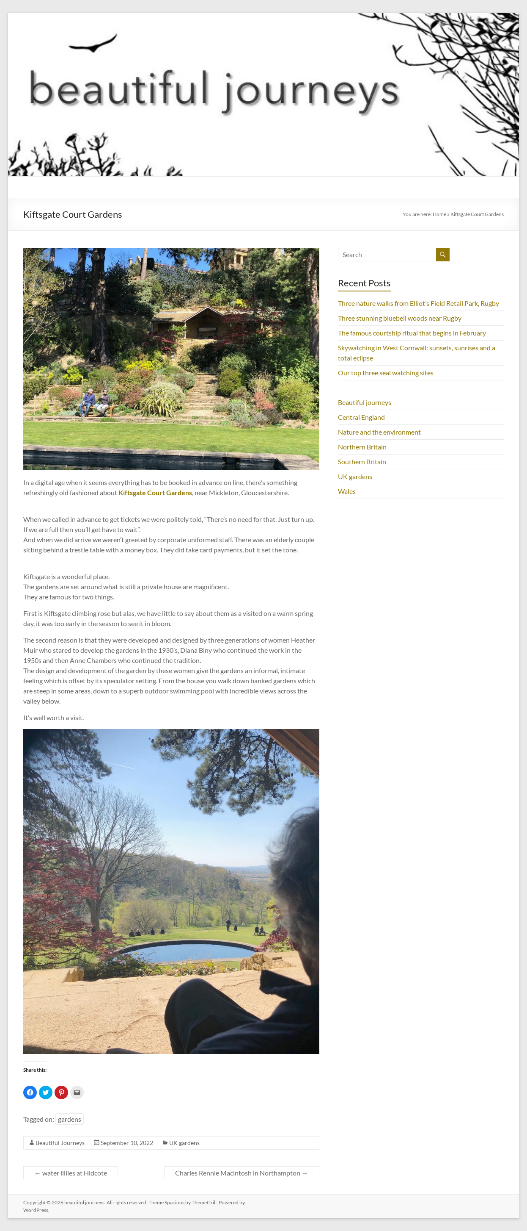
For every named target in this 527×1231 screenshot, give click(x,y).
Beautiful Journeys (60, 1142)
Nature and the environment (379, 432)
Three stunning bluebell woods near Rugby (399, 318)
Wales (347, 491)
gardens (69, 1119)
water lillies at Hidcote (70, 1173)
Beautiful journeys (364, 402)
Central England (361, 417)
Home (439, 214)
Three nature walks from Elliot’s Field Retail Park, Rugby (418, 303)
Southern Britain (362, 461)
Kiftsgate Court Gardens (154, 492)
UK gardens (184, 1142)
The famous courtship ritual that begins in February (412, 333)
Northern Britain (362, 447)
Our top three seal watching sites (386, 373)
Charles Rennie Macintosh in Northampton (241, 1173)
